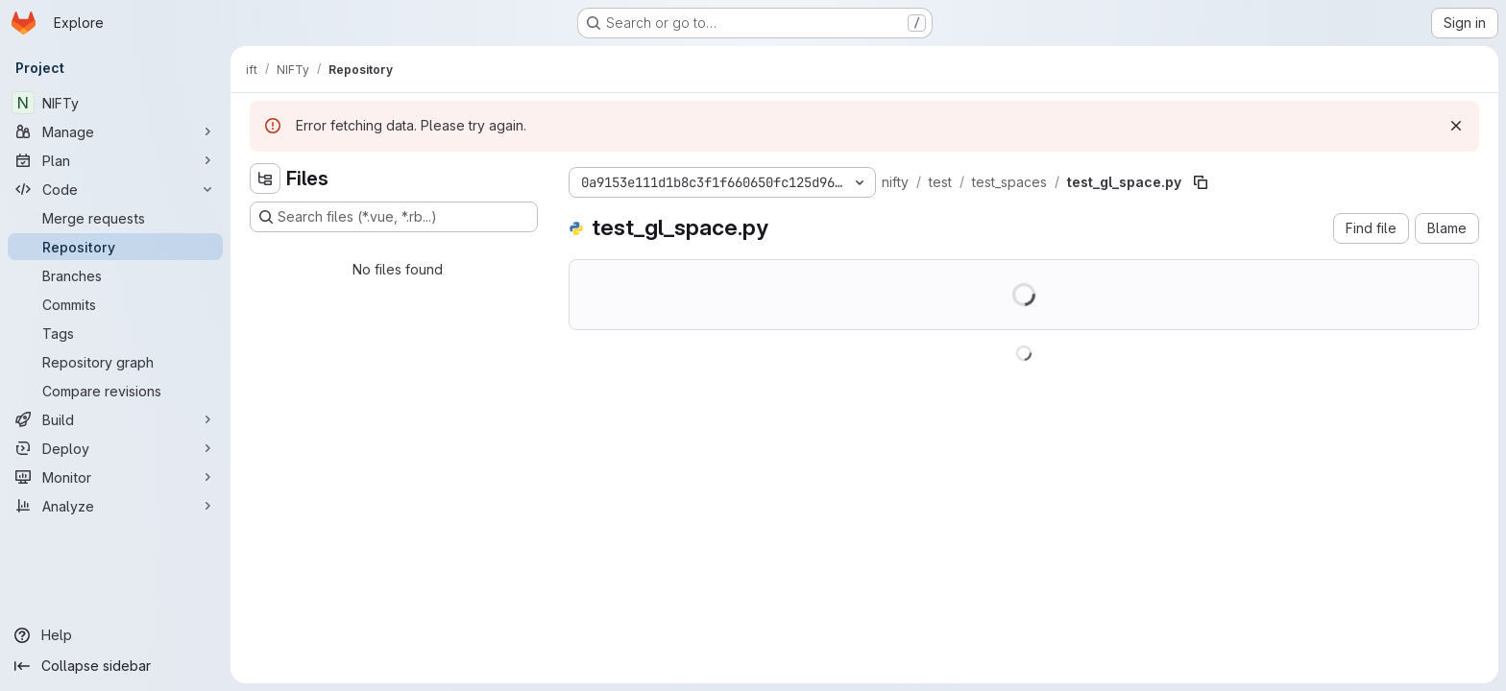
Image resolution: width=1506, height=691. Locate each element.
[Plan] (115, 160)
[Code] (115, 189)
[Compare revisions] (115, 390)
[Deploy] (115, 448)
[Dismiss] (1456, 125)
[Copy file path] (1200, 182)
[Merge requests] (115, 217)
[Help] (115, 635)
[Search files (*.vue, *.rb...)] (394, 217)
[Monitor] (115, 477)
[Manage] (115, 131)
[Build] (115, 419)
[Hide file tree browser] (265, 178)
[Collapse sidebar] (115, 666)
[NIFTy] (115, 102)
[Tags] (115, 333)
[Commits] (115, 304)
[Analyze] (115, 505)
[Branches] (115, 275)
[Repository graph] (115, 361)
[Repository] (115, 246)
